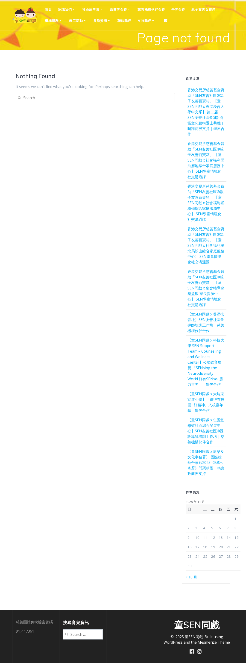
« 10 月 (191, 577)
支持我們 (144, 20)
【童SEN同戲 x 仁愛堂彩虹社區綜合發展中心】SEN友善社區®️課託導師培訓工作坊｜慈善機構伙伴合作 (205, 431)
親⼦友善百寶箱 (203, 9)
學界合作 (178, 9)
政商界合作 (118, 9)
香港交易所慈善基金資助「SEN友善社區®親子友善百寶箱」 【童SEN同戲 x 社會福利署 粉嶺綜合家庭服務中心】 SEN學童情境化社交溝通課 (205, 203)
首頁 (48, 9)
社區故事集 (91, 9)
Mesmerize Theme (214, 642)
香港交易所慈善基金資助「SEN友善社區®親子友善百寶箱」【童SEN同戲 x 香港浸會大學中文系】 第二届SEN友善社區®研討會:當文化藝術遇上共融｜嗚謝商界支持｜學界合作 (205, 112)
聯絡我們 (124, 20)
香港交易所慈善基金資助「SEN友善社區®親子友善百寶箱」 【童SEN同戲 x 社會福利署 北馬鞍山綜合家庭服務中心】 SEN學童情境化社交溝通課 (205, 245)
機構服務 (52, 20)
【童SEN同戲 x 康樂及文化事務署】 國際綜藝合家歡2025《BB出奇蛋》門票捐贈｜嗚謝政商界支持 (205, 462)
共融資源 (100, 20)
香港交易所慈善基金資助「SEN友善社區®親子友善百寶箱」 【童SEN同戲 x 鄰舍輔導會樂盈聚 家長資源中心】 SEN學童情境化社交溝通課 (205, 288)
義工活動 (76, 20)
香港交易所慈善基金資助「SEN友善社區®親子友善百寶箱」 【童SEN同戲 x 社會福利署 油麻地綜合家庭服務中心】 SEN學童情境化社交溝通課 (205, 160)
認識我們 (65, 9)
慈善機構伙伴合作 (151, 9)
